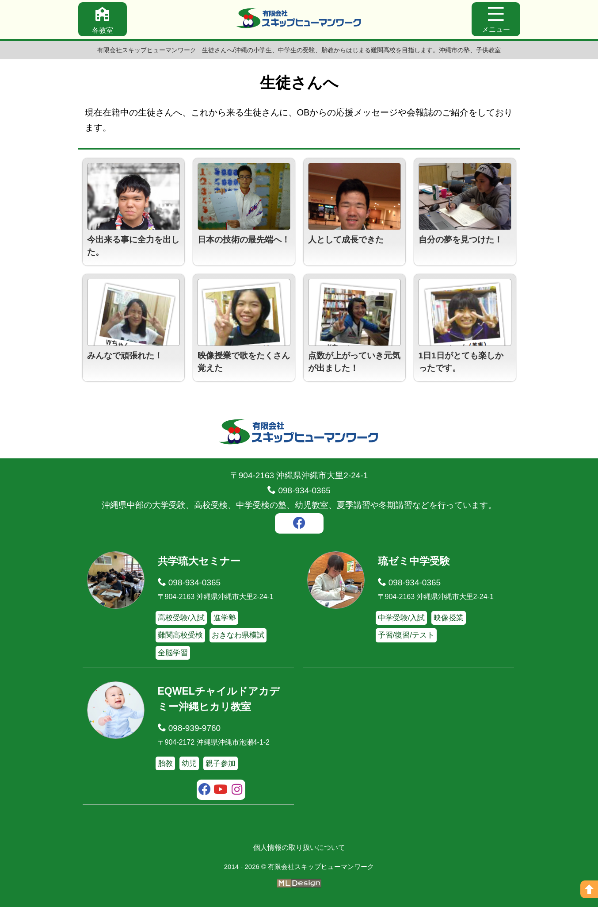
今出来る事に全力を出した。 (133, 246)
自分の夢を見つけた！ (461, 239)
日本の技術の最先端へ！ (244, 239)
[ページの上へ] (589, 889)
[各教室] (102, 19)
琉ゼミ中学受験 (414, 561)
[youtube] (221, 790)
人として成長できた (346, 239)
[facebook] (299, 524)
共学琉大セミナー (199, 561)
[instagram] (237, 790)
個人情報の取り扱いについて (299, 847)
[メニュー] (496, 19)
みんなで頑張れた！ (125, 355)
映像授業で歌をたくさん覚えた (244, 362)
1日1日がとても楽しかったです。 (461, 362)
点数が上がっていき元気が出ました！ (354, 362)
